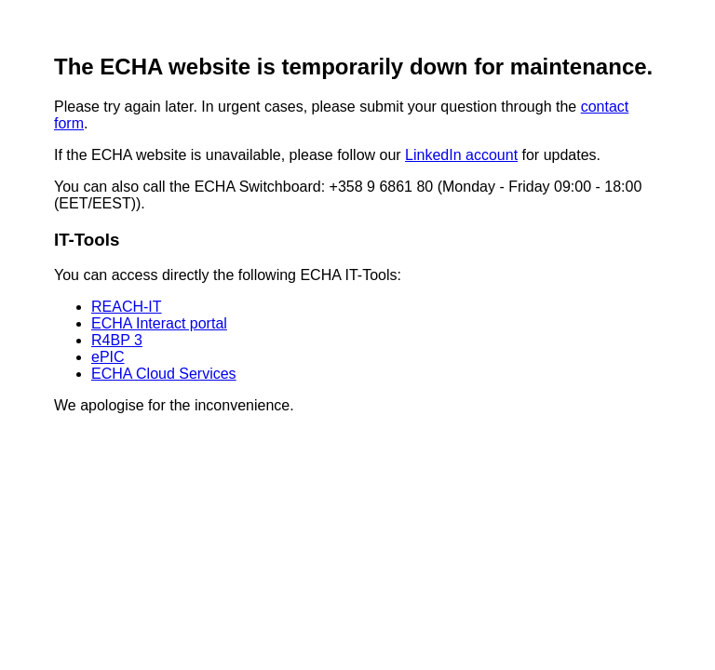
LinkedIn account (461, 155)
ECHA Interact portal (159, 323)
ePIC (108, 357)
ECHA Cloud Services (163, 374)
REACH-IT (126, 307)
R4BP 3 (116, 340)
